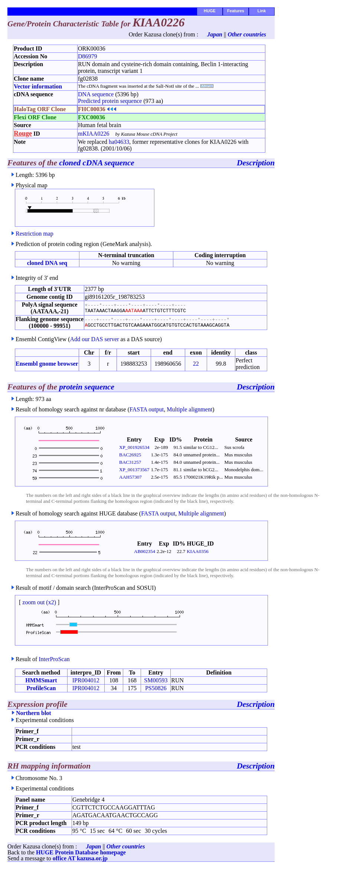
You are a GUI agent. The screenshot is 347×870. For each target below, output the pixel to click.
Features (235, 11)
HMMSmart (41, 680)
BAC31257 (130, 462)
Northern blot (33, 713)
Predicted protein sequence (110, 101)
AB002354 (144, 551)
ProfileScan (41, 688)
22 (196, 363)
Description (256, 162)
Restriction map (34, 233)
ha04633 (119, 142)
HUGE (210, 11)
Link (262, 11)
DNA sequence (96, 94)
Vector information (38, 86)
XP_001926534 (134, 447)
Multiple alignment (189, 409)
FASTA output (147, 409)
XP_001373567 (134, 469)
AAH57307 (130, 477)
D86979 (87, 56)
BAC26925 (130, 454)
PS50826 (156, 688)
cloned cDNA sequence (96, 162)
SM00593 (155, 680)
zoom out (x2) (39, 602)
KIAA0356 (198, 551)
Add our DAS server (94, 339)
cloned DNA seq (47, 263)
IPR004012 (85, 680)
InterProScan (54, 659)
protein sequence (86, 386)
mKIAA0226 (93, 133)
